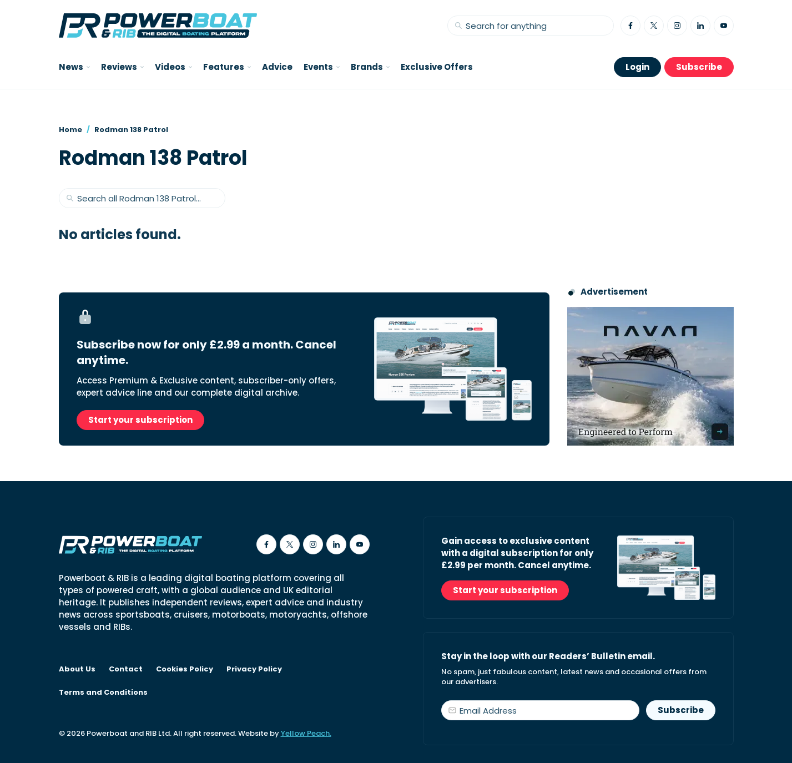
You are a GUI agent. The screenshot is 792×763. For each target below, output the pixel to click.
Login (637, 67)
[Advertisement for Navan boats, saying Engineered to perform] (650, 376)
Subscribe (699, 67)
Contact (126, 669)
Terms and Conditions (103, 693)
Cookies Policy (184, 669)
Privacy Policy (254, 669)
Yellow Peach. (306, 733)
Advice (277, 67)
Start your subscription (140, 420)
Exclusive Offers (437, 67)
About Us (77, 669)
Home (70, 129)
